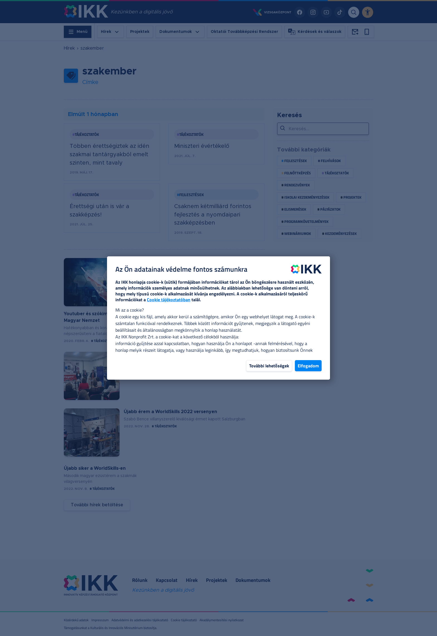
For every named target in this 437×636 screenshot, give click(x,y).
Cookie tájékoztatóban (168, 299)
